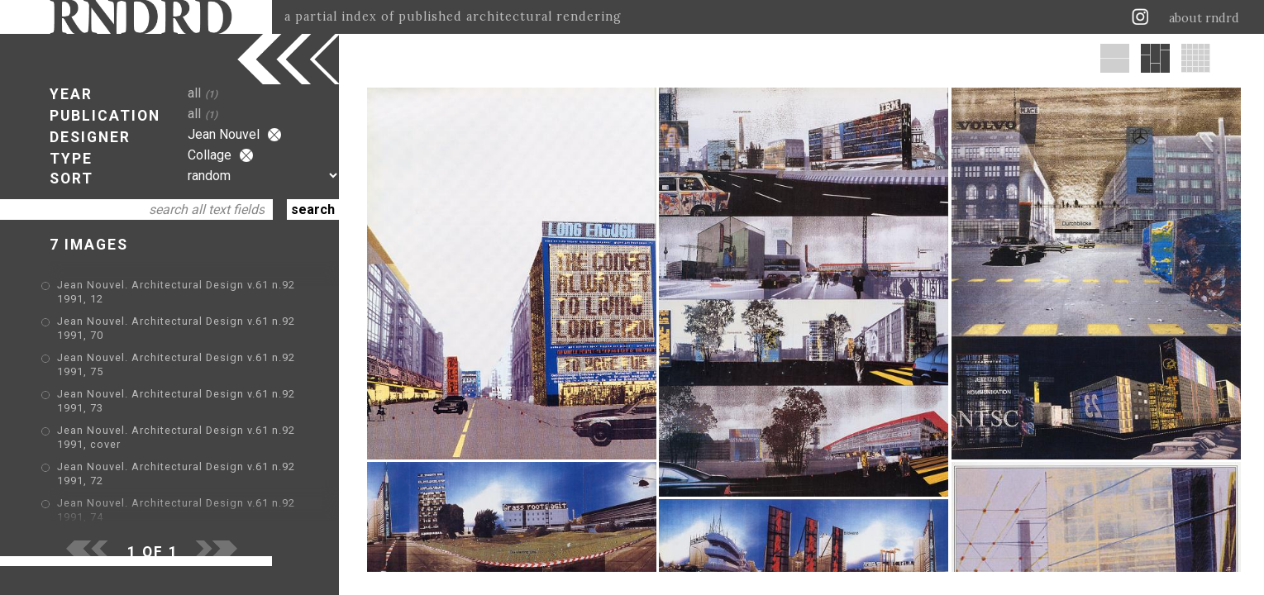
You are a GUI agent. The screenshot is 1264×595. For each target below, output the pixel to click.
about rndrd (1204, 18)
